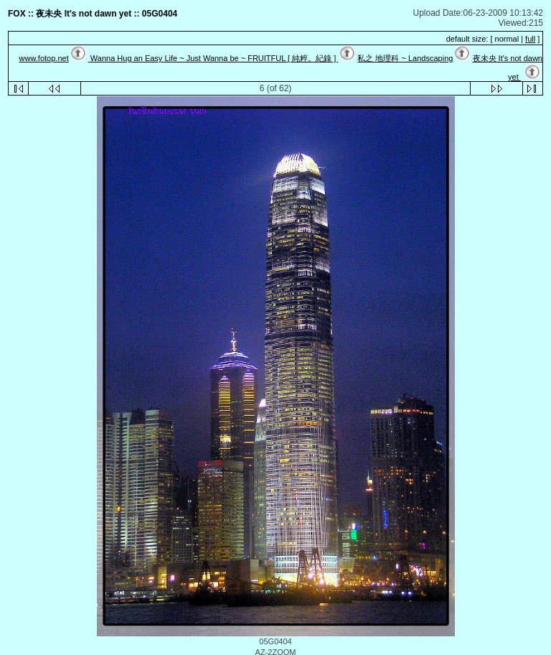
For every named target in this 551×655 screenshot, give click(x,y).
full (530, 38)
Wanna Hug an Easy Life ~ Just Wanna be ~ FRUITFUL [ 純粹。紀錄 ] (213, 58)
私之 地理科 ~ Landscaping (405, 58)
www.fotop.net (44, 58)
